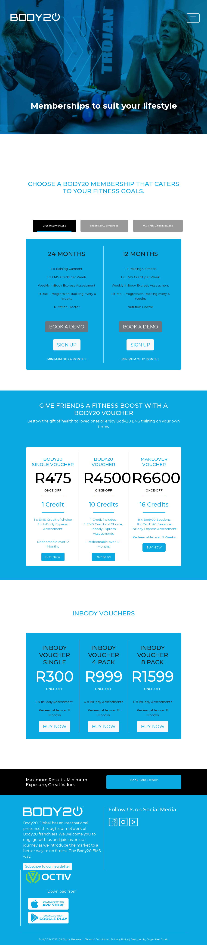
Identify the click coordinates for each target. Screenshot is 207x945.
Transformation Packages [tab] (158, 226)
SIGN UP (67, 345)
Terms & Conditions (97, 939)
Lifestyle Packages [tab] (54, 226)
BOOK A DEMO (66, 327)
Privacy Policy (120, 939)
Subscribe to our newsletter (47, 866)
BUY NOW (53, 557)
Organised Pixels (157, 939)
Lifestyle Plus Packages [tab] (104, 226)
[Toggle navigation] (193, 18)
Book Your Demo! (144, 780)
